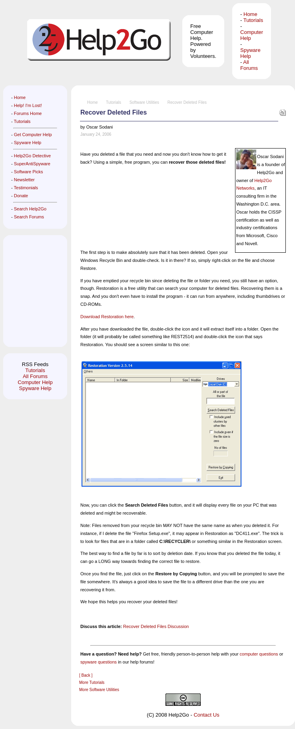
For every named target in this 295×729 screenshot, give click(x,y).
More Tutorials (91, 682)
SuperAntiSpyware (32, 163)
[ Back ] (85, 675)
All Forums (249, 65)
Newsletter (24, 179)
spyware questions (98, 662)
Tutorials (253, 20)
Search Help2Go (30, 208)
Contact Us (206, 715)
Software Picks (28, 171)
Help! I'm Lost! (28, 105)
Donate (21, 195)
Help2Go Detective (32, 155)
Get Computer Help (33, 134)
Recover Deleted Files (187, 102)
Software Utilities (144, 102)
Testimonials (26, 187)
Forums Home (28, 113)
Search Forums (29, 216)
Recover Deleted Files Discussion (156, 626)
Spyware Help (250, 53)
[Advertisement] (35, 291)
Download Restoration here (107, 316)
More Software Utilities (99, 689)
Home (250, 14)
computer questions (259, 654)
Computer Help (35, 382)
